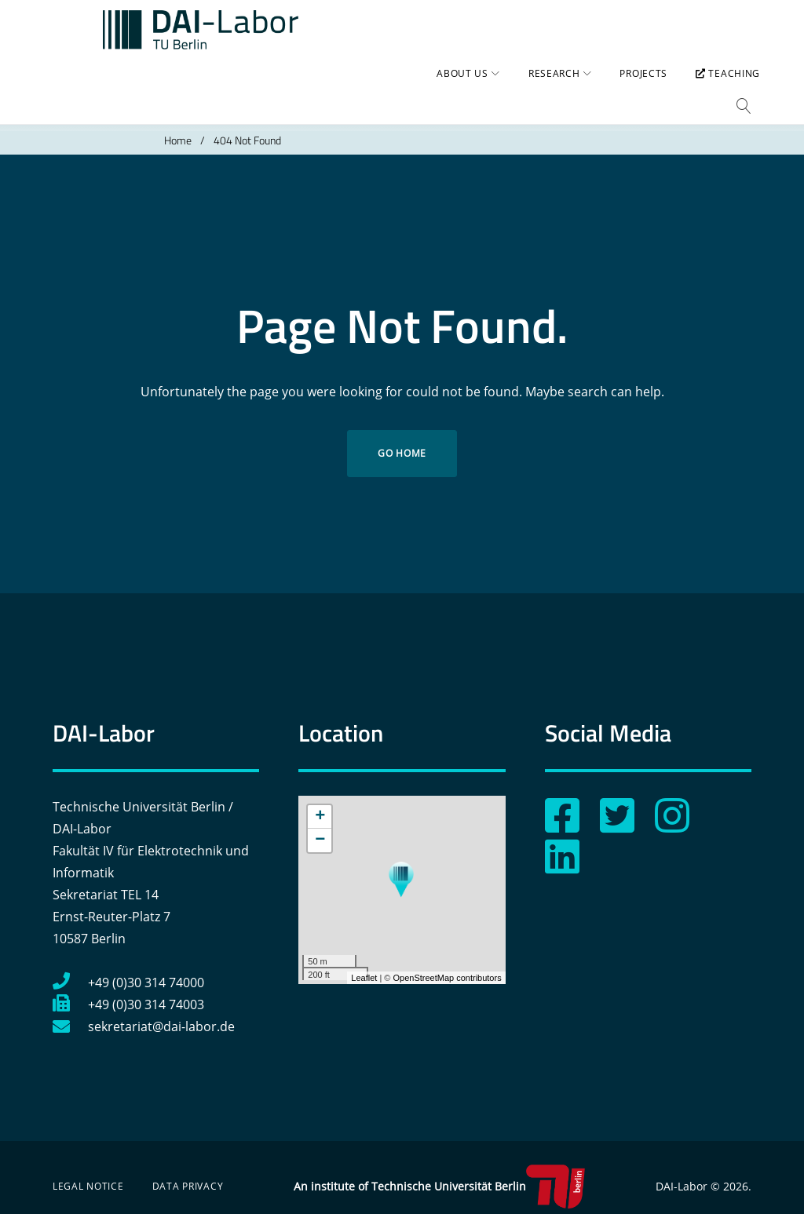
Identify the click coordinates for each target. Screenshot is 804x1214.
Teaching (719, 90)
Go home (402, 439)
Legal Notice (88, 1172)
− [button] (320, 826)
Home (178, 126)
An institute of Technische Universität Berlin (439, 1172)
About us (454, 90)
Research (546, 90)
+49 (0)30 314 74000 (128, 968)
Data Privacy (188, 1172)
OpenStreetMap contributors (447, 963)
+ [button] (320, 803)
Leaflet (364, 963)
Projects (635, 90)
